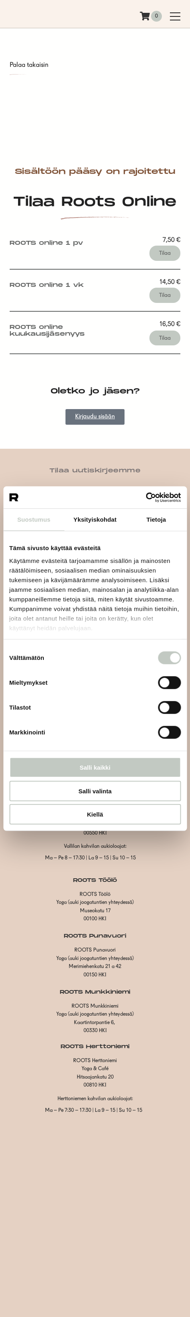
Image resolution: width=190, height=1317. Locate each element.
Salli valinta (95, 790)
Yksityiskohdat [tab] (95, 519)
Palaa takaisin (29, 65)
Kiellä (95, 814)
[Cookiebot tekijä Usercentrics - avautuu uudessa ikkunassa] (145, 497)
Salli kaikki (95, 767)
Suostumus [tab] (34, 519)
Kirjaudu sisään (95, 417)
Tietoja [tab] (156, 519)
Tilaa (165, 253)
